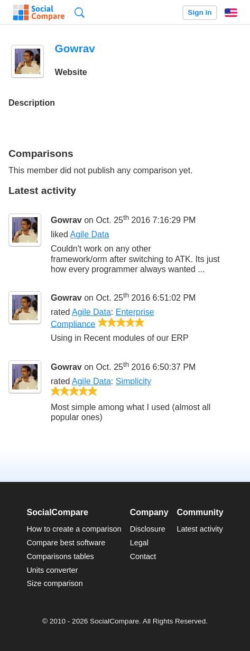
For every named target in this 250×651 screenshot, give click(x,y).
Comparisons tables (60, 556)
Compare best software (65, 542)
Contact (143, 556)
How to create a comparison (73, 529)
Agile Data (89, 234)
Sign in (199, 12)
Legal (139, 542)
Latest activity (200, 529)
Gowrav (66, 220)
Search (80, 12)
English (231, 12)
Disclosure (147, 529)
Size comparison (54, 583)
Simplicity (134, 381)
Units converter (52, 570)
